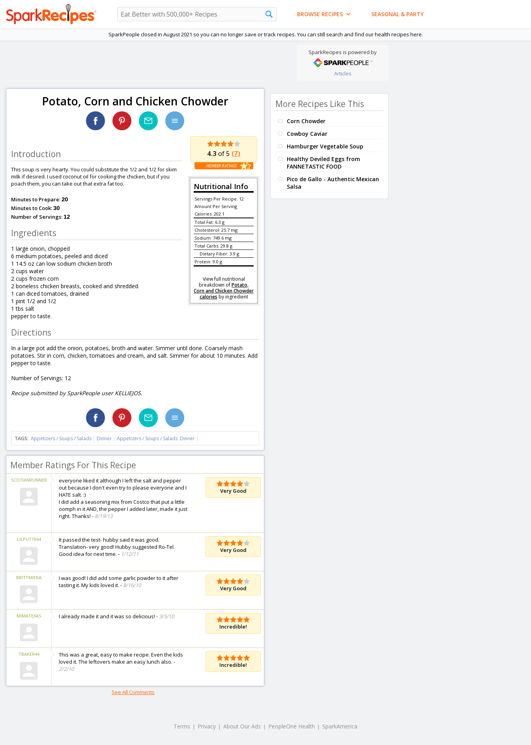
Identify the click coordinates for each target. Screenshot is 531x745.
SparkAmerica (339, 726)
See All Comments (133, 692)
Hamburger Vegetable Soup (325, 146)
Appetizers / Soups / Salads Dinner (156, 438)
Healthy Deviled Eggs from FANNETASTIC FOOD (323, 162)
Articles (343, 73)
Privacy (207, 726)
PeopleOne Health (291, 726)
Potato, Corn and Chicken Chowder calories (224, 290)
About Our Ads (242, 726)
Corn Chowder (306, 121)
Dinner (104, 438)
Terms (182, 726)
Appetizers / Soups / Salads (62, 438)
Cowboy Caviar (307, 133)
